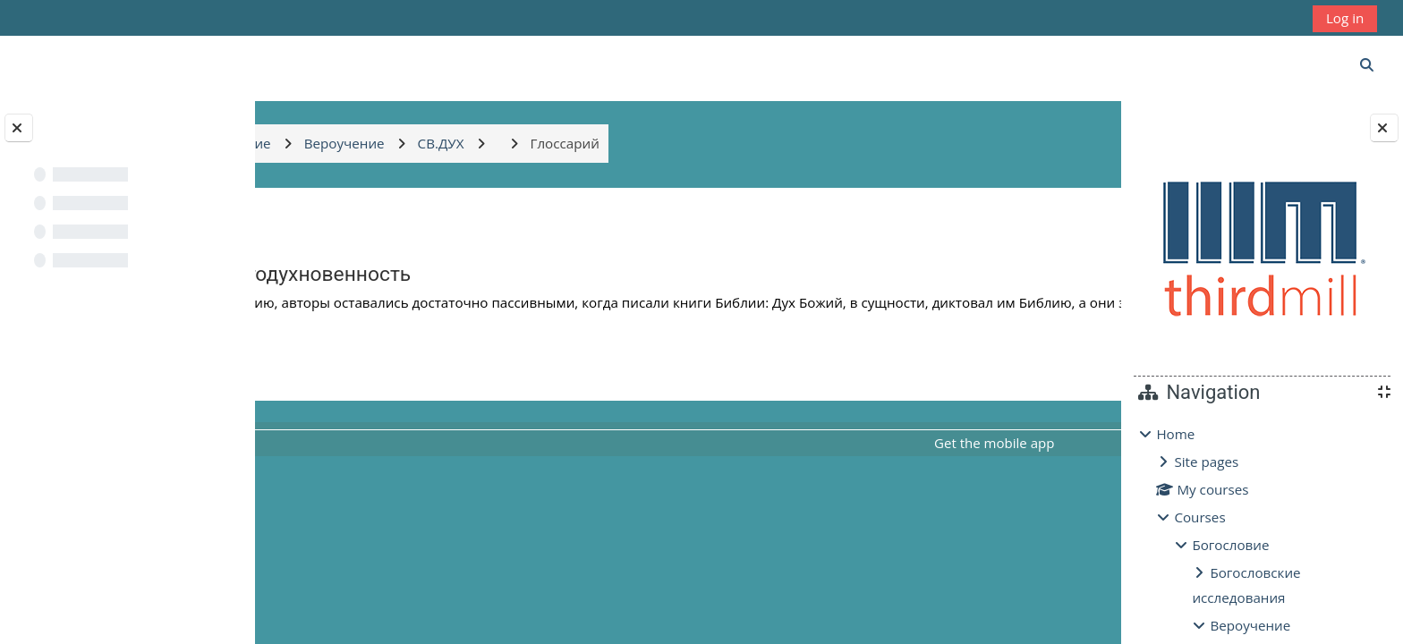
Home (1175, 434)
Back (308, 221)
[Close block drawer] (1384, 128)
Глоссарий (998, 385)
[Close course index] (18, 128)
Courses (1199, 517)
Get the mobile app (900, 461)
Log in (1345, 18)
